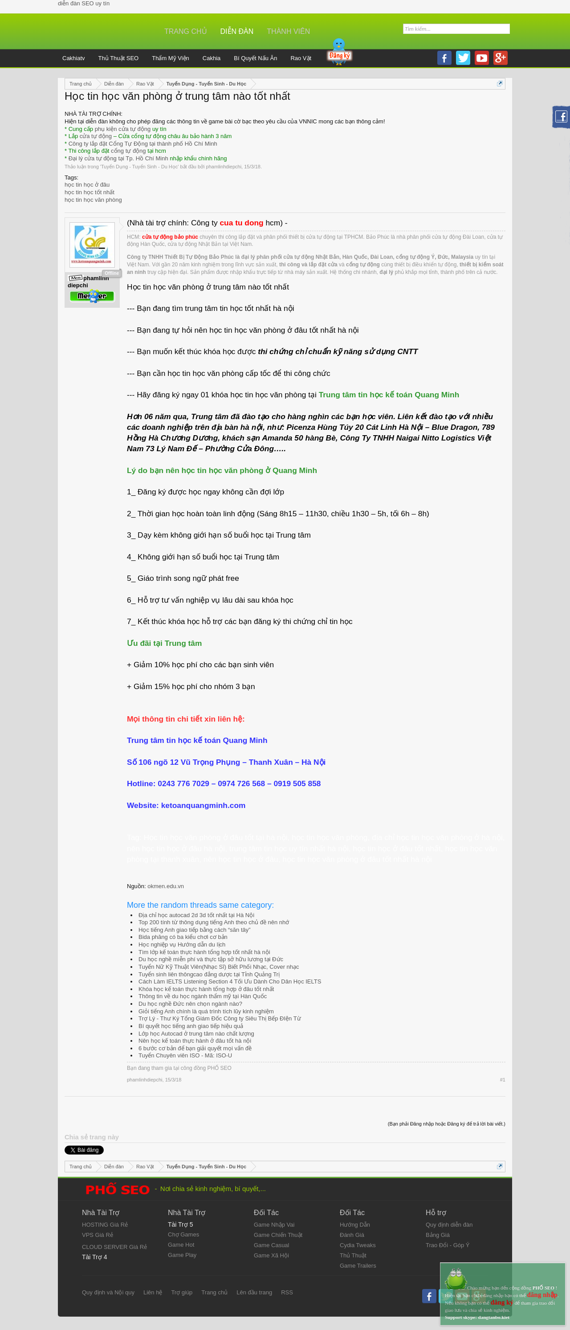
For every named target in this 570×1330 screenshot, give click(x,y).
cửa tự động (96, 136)
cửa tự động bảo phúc (170, 237)
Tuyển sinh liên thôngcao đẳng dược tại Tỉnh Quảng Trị (209, 974)
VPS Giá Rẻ (97, 1235)
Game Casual (271, 1245)
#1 (502, 1079)
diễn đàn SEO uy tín (84, 3)
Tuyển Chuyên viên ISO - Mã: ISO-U (185, 1055)
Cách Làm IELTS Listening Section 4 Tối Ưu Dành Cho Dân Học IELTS (229, 981)
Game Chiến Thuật (278, 1235)
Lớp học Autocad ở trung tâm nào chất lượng (196, 1033)
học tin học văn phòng (93, 199)
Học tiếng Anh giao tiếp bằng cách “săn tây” (194, 929)
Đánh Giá (352, 1235)
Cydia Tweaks (358, 1245)
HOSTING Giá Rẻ (105, 1224)
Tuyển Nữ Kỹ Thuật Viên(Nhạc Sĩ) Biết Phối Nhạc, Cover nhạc (218, 966)
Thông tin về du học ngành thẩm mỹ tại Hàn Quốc (202, 996)
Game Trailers (358, 1265)
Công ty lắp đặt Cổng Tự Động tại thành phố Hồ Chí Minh (143, 143)
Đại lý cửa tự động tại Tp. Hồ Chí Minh (118, 158)
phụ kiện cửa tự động (123, 129)
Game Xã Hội (271, 1255)
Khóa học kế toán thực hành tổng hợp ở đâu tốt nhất (206, 989)
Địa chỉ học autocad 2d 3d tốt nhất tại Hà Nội (196, 915)
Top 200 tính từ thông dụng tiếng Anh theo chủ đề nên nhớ (213, 922)
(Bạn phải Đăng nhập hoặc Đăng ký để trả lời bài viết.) (446, 1123)
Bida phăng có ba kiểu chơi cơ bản (183, 937)
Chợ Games (183, 1234)
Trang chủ (185, 31)
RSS (287, 1292)
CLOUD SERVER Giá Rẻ (114, 1247)
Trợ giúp (181, 1292)
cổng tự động (128, 150)
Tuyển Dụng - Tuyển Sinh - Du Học (139, 166)
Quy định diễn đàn (449, 1224)
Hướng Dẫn (355, 1224)
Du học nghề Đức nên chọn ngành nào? (190, 1003)
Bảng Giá (438, 1235)
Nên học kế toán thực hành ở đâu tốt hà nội (194, 1040)
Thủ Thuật (353, 1255)
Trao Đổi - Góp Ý (448, 1245)
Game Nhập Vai (274, 1224)
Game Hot (181, 1244)
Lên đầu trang (254, 1292)
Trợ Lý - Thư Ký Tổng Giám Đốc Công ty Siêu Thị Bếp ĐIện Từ (219, 1018)
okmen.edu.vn (165, 886)
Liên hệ (152, 1292)
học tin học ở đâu (87, 184)
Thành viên (288, 31)
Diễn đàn (237, 31)
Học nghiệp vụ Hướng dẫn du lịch (181, 944)
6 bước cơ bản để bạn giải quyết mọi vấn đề (195, 1048)
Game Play (182, 1255)
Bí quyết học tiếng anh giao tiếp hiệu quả (190, 1026)
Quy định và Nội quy (108, 1292)
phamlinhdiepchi (224, 166)
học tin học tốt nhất (89, 192)
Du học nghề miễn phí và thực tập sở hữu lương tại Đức (210, 959)
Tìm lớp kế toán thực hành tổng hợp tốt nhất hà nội (204, 952)
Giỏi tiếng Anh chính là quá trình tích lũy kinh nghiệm (206, 1011)
